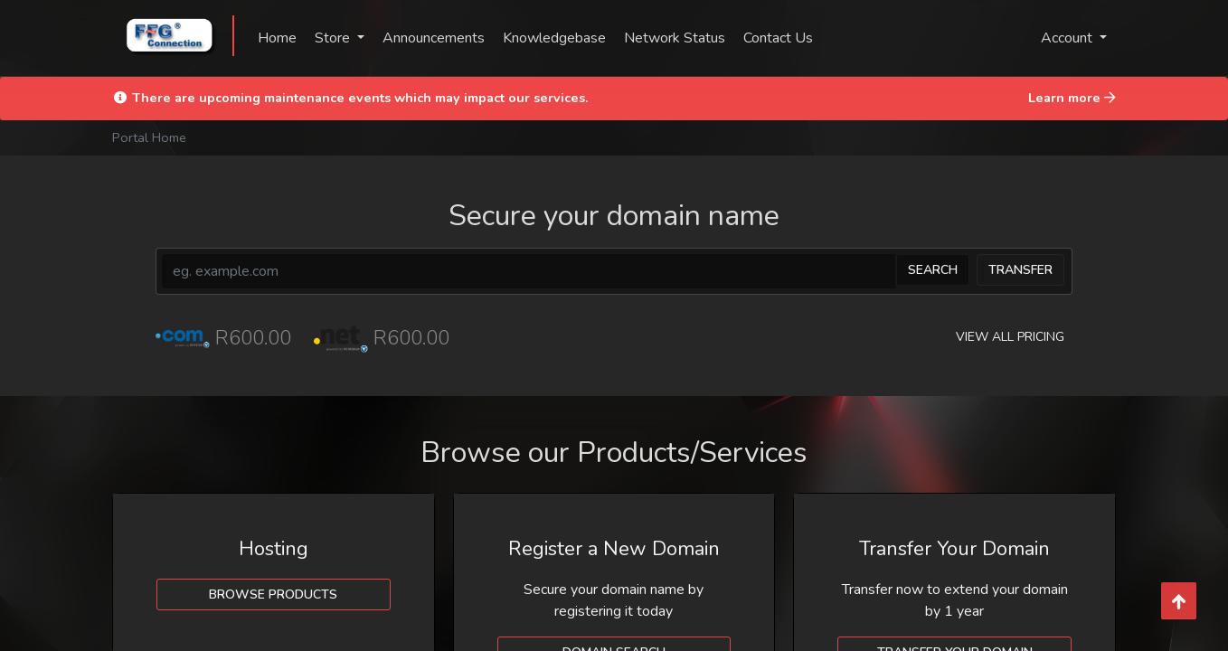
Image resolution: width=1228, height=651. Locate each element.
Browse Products (273, 594)
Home (277, 38)
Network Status (674, 38)
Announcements (434, 38)
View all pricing (1010, 336)
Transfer (1020, 269)
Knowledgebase (554, 38)
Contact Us (778, 38)
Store (334, 38)
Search (933, 269)
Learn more (1072, 98)
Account (1068, 38)
